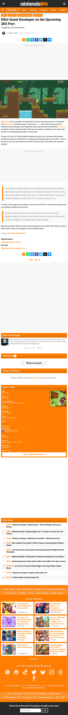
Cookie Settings (42, 593)
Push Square (18, 694)
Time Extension (41, 694)
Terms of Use (10, 593)
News (4, 15)
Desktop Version (56, 593)
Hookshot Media (14, 686)
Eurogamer (27, 697)
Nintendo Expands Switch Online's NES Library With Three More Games (36, 561)
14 (38, 260)
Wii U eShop (5, 398)
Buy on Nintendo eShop (34, 454)
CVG (57, 697)
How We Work (28, 589)
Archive (31, 593)
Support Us (40, 589)
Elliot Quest (37, 15)
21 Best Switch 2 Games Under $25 (22, 577)
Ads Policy (22, 593)
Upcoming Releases (25, 15)
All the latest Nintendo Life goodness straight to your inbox (34, 706)
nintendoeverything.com (16, 233)
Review (14, 248)
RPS (62, 697)
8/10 (39, 124)
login (36, 378)
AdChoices (58, 686)
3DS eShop (12, 15)
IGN (19, 697)
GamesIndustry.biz (46, 697)
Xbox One (21, 403)
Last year (61, 127)
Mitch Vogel (13, 33)
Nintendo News (9, 697)
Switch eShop (6, 403)
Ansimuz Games (7, 413)
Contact (49, 589)
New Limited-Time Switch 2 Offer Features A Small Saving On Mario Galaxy (35, 544)
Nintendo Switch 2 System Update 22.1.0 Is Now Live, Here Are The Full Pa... (34, 533)
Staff (18, 589)
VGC (35, 697)
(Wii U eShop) (11, 242)
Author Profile (29, 348)
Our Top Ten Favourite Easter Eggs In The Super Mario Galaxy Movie (33, 567)
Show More (34, 659)
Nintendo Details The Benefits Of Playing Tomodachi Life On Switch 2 (35, 557)
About (12, 589)
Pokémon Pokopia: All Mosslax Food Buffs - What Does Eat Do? (33, 538)
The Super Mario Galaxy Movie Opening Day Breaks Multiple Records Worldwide (35, 551)
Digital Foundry (55, 694)
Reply (40, 348)
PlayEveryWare (6, 408)
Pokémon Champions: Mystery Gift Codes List (26, 573)
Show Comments (34, 363)
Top (5, 589)
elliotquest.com (6, 447)
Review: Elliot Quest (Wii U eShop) (12, 442)
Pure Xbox (29, 694)
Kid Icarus (9, 124)
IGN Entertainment (33, 686)
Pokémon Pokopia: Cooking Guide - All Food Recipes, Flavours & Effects (33, 526)
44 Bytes (50, 686)
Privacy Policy (59, 589)
